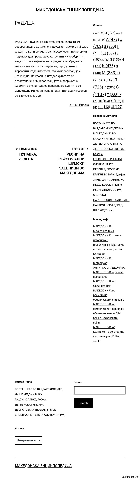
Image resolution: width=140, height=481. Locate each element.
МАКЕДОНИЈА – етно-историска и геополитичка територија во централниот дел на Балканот (108, 244)
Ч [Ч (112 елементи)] (104, 107)
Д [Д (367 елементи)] (109, 53)
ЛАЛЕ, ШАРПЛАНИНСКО (108, 179)
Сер (38, 95)
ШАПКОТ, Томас (103, 210)
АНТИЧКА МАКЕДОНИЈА (109, 267)
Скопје (44, 46)
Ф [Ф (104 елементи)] (104, 101)
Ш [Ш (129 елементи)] (116, 107)
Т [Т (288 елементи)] (113, 95)
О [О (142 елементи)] (108, 80)
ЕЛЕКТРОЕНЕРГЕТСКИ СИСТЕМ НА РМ (39, 414)
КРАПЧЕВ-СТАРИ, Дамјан (109, 174)
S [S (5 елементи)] (95, 34)
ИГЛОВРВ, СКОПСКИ (106, 169)
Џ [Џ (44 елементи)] (101, 39)
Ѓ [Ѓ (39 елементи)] (100, 33)
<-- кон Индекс (79, 104)
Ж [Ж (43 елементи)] (105, 59)
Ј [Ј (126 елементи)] (110, 33)
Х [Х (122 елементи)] (116, 101)
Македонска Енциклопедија (70, 9)
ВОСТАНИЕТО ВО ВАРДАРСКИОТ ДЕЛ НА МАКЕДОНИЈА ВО (108, 128)
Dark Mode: (129, 477)
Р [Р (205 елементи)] (109, 87)
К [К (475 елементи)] (108, 65)
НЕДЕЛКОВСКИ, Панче (107, 184)
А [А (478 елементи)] (112, 39)
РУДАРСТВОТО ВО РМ (107, 189)
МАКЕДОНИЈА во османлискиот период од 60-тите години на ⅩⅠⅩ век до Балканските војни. (108, 313)
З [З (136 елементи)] (115, 59)
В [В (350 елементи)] (110, 46)
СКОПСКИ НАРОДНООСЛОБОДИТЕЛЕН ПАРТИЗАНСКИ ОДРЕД (111, 200)
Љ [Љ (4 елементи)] (118, 34)
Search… (79, 382)
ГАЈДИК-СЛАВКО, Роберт (109, 138)
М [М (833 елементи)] (109, 72)
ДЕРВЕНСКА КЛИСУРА (107, 143)
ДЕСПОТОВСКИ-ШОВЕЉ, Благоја (35, 409)
